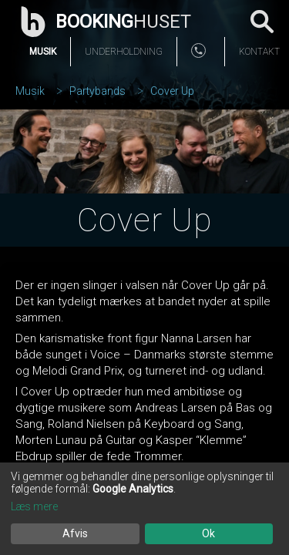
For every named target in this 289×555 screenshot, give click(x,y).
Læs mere (34, 506)
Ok (208, 533)
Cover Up (172, 91)
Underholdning (124, 51)
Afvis (75, 533)
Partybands (97, 91)
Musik (42, 51)
